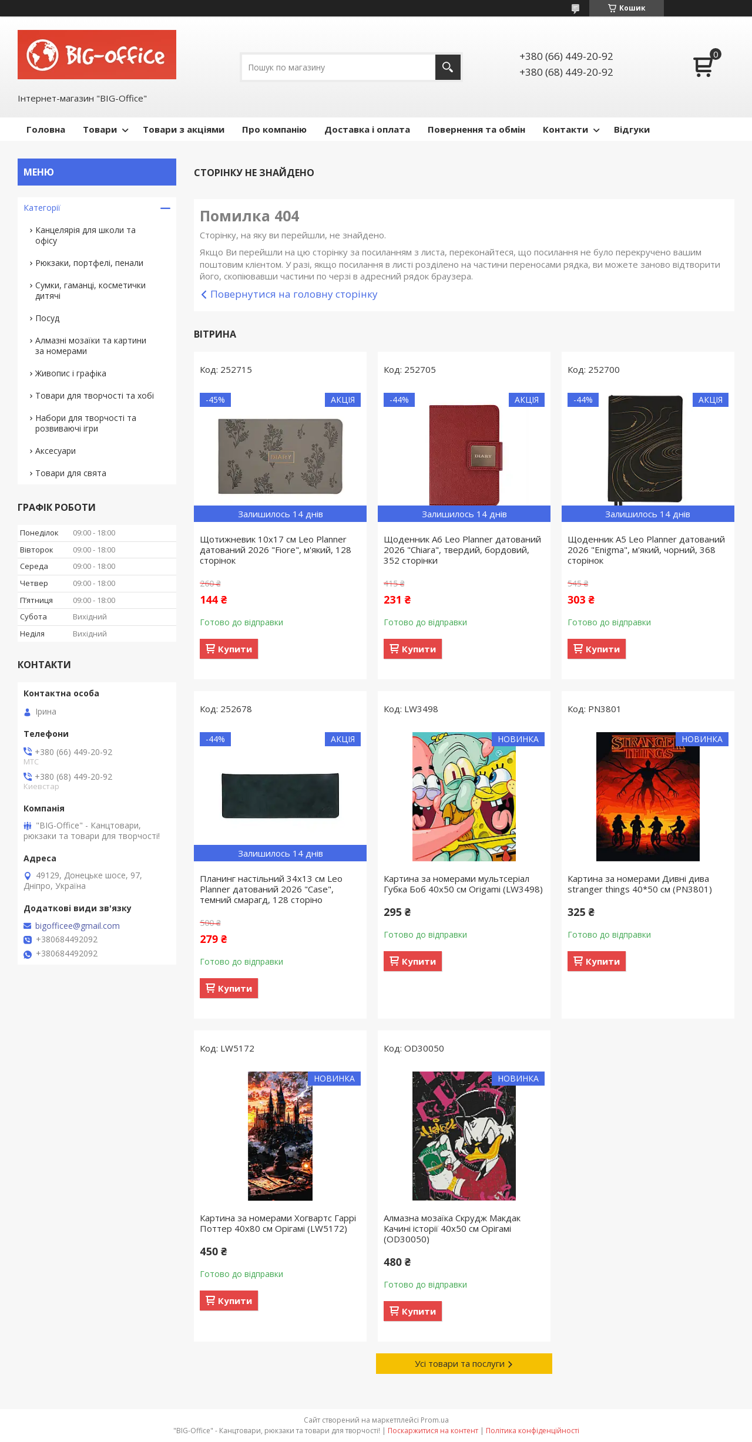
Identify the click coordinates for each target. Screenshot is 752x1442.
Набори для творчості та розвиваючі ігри (85, 423)
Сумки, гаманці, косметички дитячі (90, 290)
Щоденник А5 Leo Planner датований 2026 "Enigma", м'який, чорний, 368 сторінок (646, 549)
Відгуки (632, 129)
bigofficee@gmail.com (77, 926)
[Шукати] (448, 67)
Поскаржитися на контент (433, 1431)
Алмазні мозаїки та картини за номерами (90, 345)
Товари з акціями (183, 129)
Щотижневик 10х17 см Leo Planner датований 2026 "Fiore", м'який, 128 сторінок (275, 549)
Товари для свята (70, 473)
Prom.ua (435, 1420)
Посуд (47, 318)
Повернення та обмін (476, 129)
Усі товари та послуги (460, 1363)
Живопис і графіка (70, 373)
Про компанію (274, 129)
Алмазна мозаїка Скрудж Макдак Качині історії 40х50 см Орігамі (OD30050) (452, 1228)
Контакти (565, 129)
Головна (45, 129)
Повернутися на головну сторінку (294, 294)
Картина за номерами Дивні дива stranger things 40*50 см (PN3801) (640, 883)
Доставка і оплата (367, 129)
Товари (100, 129)
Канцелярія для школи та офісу (85, 235)
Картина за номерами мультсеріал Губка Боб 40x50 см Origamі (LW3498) (463, 883)
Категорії (42, 207)
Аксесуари (55, 450)
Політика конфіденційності (532, 1431)
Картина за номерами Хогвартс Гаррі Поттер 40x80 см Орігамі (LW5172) (278, 1223)
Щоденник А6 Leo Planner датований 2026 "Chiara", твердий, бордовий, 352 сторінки (462, 549)
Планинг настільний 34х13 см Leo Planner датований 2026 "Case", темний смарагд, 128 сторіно (271, 889)
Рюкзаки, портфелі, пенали (89, 262)
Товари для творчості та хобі (94, 395)
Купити (235, 649)
